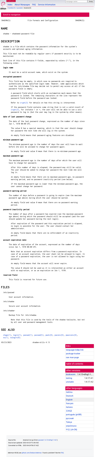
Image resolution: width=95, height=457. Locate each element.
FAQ (34, 4)
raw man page (72, 357)
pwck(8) (49, 335)
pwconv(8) (59, 335)
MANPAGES (11, 1)
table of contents (74, 364)
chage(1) (7, 335)
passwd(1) (27, 335)
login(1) (17, 335)
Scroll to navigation (11, 15)
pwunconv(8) (71, 335)
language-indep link (74, 350)
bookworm (12, 8)
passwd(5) (38, 335)
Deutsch (69, 396)
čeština (69, 392)
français (69, 403)
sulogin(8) (15, 337)
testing (69, 378)
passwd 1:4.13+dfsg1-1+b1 (47, 440)
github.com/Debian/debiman (32, 453)
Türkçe (69, 422)
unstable (70, 382)
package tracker (73, 353)
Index (10, 4)
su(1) (5, 337)
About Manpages (22, 4)
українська (71, 426)
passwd (19, 8)
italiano (69, 407)
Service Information (46, 4)
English (69, 400)
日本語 (69, 411)
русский (70, 418)
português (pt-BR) (74, 414)
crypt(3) (24, 103)
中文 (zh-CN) (71, 429)
